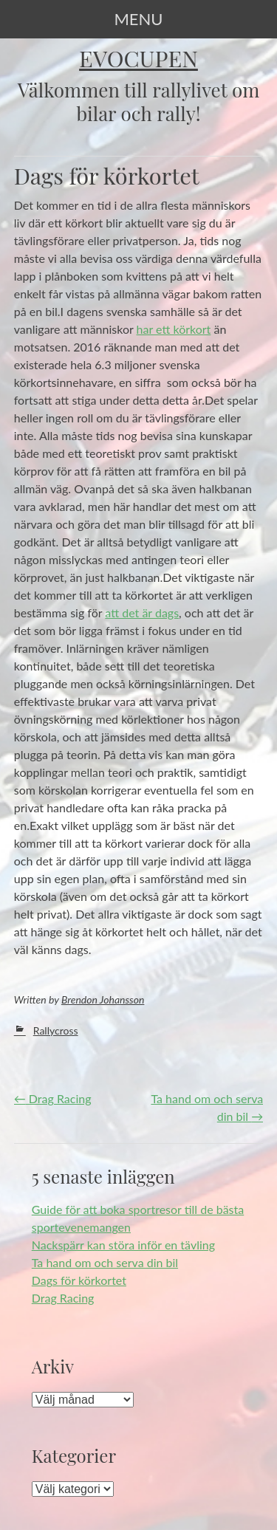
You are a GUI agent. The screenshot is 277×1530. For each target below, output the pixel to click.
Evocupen (138, 58)
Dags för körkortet (79, 1280)
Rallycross (55, 1030)
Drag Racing (53, 1098)
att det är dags (142, 613)
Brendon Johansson (102, 999)
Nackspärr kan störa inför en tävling (123, 1245)
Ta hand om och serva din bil (105, 1262)
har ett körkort (174, 329)
